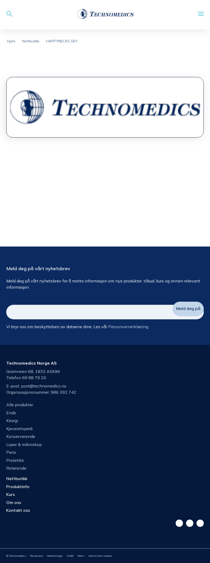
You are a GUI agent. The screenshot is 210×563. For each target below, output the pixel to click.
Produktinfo (17, 486)
